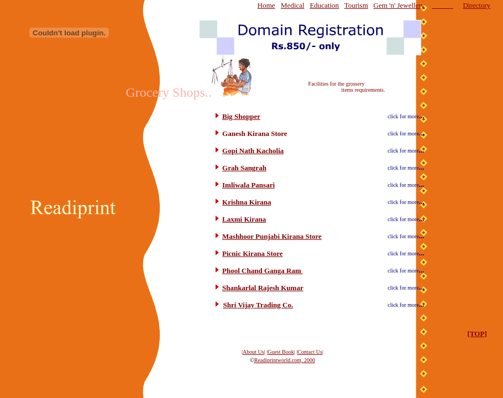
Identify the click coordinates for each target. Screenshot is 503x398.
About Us (253, 352)
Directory (476, 5)
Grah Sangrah (244, 168)
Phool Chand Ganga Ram (262, 270)
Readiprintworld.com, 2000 (284, 360)
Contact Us (309, 352)
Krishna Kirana (246, 202)
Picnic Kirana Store (252, 253)
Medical (293, 5)
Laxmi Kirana (244, 219)
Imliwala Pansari (248, 185)
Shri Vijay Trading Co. (258, 305)
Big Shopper (241, 116)
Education (324, 5)
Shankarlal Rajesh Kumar (262, 288)
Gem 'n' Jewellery (399, 5)
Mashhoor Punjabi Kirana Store (272, 236)
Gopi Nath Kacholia (253, 150)
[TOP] (477, 333)
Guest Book (281, 352)
